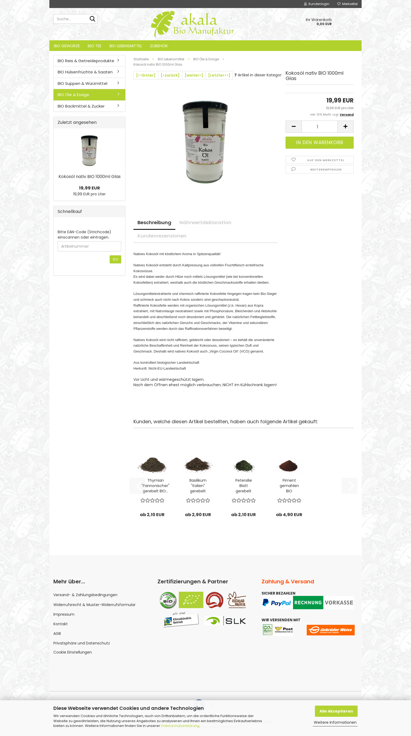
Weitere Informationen (335, 722)
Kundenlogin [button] (316, 4)
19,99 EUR (89, 188)
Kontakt (60, 624)
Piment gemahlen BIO (289, 486)
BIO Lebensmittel (125, 46)
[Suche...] (92, 19)
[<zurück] (170, 75)
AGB (57, 633)
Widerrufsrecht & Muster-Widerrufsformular (94, 604)
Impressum (63, 614)
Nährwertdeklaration (205, 222)
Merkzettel (347, 4)
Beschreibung (154, 222)
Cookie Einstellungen (72, 652)
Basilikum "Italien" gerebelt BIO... (198, 486)
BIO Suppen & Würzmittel (82, 83)
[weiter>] (194, 75)
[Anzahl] (320, 127)
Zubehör (159, 46)
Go (115, 259)
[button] (294, 127)
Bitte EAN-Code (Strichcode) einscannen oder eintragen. (84, 234)
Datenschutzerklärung (180, 725)
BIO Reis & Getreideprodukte (86, 61)
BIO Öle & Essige (73, 94)
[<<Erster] (146, 75)
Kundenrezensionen (162, 235)
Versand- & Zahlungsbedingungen (85, 594)
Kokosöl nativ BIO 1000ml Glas (89, 176)
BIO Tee (94, 46)
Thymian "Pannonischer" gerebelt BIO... (155, 486)
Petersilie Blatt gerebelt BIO (243, 486)
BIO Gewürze (67, 46)
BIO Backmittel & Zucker (81, 106)
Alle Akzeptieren (336, 711)
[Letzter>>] (219, 75)
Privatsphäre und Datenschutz (81, 643)
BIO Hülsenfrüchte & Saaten (85, 72)
